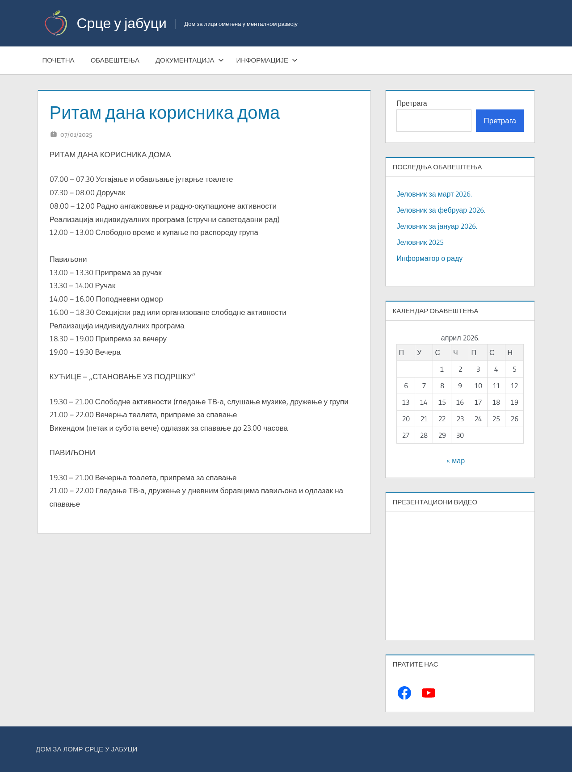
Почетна (58, 60)
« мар (455, 460)
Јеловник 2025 (420, 242)
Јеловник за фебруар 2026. (440, 210)
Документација (190, 60)
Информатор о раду (429, 258)
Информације (267, 60)
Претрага (411, 103)
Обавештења (115, 60)
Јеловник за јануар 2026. (436, 226)
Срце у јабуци (122, 23)
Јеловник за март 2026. (434, 193)
